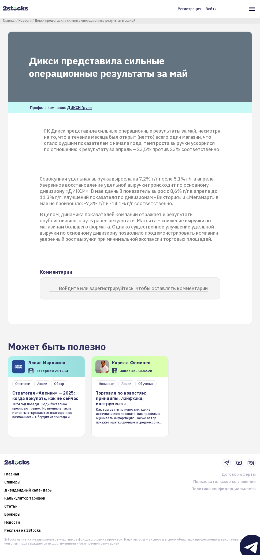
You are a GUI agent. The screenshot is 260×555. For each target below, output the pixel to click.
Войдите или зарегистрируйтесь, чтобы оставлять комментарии (133, 288)
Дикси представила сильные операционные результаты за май (85, 20)
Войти (211, 8)
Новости (25, 20)
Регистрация (189, 8)
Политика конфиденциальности (223, 488)
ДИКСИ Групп (79, 107)
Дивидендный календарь (28, 490)
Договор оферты (239, 474)
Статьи (10, 506)
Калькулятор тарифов (24, 498)
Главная (9, 20)
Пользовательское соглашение (224, 481)
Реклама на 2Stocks (22, 530)
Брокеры (12, 514)
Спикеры (12, 482)
